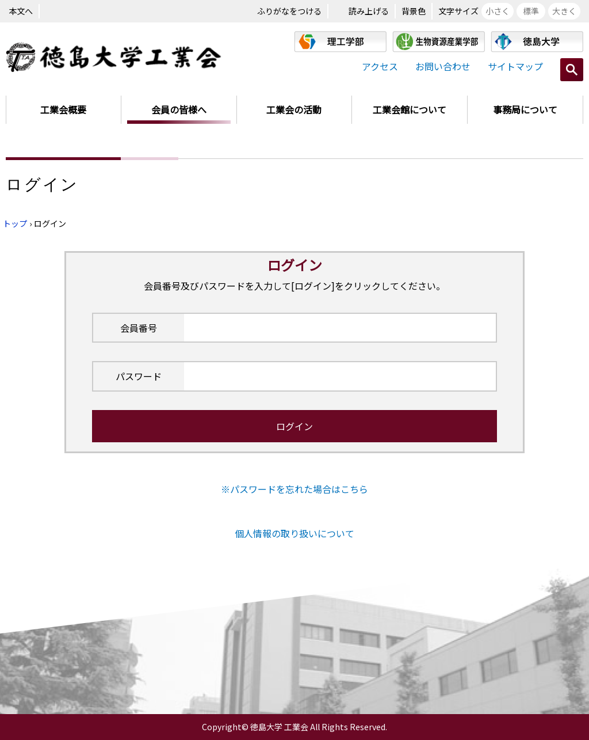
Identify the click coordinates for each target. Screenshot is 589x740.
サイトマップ (515, 66)
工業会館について (409, 109)
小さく (497, 11)
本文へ (21, 11)
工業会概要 (63, 109)
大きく (564, 11)
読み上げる (369, 11)
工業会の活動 (294, 109)
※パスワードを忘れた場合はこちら (294, 489)
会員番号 (138, 328)
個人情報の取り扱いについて (294, 533)
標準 (531, 11)
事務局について (525, 109)
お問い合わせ (443, 66)
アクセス (380, 66)
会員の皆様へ (178, 109)
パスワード (139, 376)
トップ (15, 223)
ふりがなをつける (289, 11)
